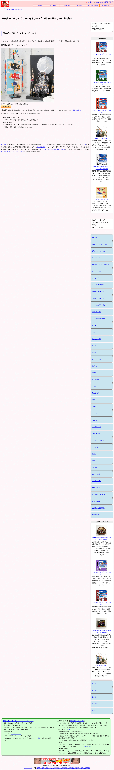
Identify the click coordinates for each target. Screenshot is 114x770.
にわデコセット (96, 427)
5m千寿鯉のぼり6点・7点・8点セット (102, 602)
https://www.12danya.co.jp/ (18, 721)
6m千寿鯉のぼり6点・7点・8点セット (102, 54)
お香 (93, 710)
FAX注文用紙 (36, 738)
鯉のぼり (11, 9)
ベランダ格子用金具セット (100, 305)
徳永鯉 (40, 5)
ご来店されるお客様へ (98, 508)
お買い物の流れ (96, 501)
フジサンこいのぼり (98, 440)
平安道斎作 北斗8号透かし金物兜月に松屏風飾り (102, 631)
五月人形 (94, 690)
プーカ (94, 406)
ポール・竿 (95, 278)
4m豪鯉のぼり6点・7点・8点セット (102, 82)
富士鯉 (94, 460)
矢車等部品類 (106, 5)
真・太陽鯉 (95, 379)
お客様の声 (95, 514)
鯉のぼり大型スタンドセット (100, 264)
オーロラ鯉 (95, 447)
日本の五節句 (41, 147)
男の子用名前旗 (96, 481)
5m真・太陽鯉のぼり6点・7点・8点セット (101, 110)
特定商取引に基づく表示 (99, 494)
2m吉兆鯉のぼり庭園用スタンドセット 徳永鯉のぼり (101, 167)
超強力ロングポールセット (100, 251)
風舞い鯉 (94, 366)
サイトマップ (28, 768)
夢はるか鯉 (95, 393)
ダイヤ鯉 (53, 5)
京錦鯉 (94, 372)
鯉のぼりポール (93, 5)
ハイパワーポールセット (99, 257)
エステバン (95, 704)
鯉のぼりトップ (96, 237)
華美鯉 (94, 454)
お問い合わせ (96, 487)
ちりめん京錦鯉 (96, 359)
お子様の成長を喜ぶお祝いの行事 (55, 149)
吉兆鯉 (94, 352)
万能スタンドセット (98, 291)
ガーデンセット (96, 271)
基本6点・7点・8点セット (99, 244)
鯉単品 (94, 325)
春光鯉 (94, 345)
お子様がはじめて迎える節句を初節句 (12, 151)
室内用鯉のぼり (19, 9)
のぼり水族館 (96, 433)
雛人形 (94, 683)
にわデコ (94, 420)
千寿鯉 (94, 386)
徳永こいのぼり (96, 339)
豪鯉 (93, 400)
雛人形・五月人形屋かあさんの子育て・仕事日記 (51, 768)
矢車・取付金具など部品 (99, 318)
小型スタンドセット (98, 298)
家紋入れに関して (97, 474)
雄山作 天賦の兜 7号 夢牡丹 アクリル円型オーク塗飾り (101, 538)
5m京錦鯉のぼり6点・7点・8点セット (102, 572)
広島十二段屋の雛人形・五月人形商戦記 (78, 768)
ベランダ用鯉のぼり (98, 285)
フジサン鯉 (66, 5)
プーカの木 (95, 413)
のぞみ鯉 (94, 467)
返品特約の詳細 (77, 110)
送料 (68, 729)
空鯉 (93, 332)
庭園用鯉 (79, 5)
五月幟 (84, 144)
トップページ (4, 9)
